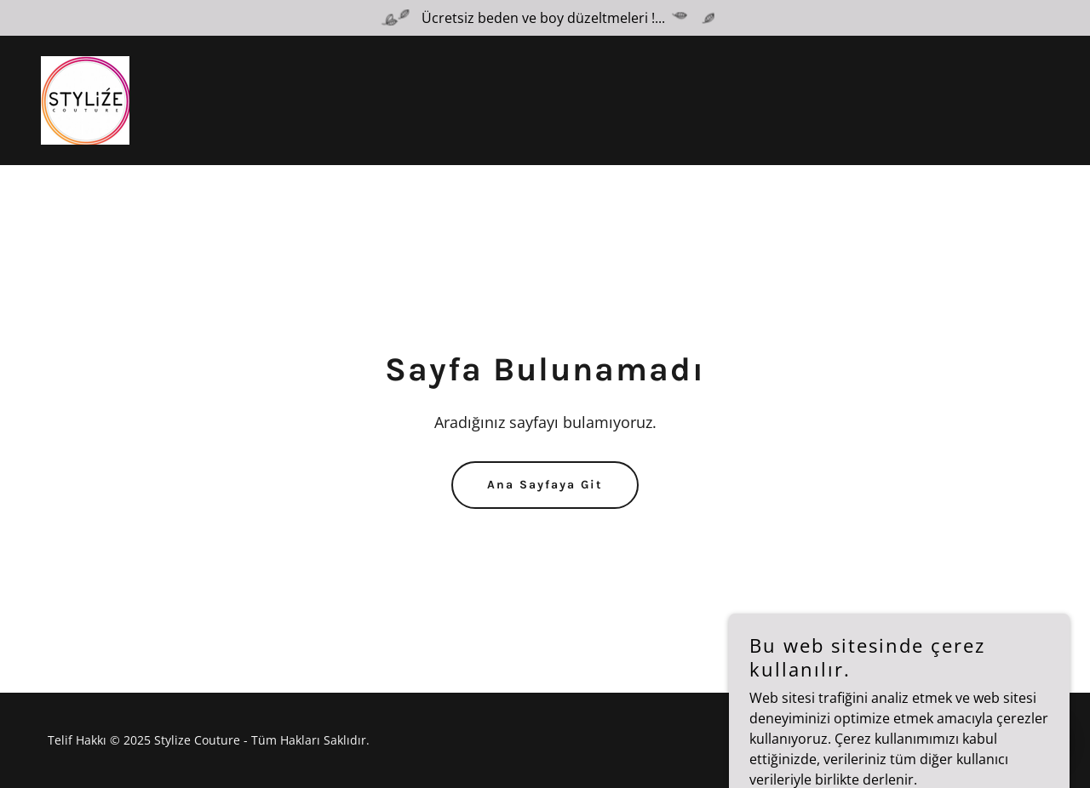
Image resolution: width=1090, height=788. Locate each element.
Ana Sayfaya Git (545, 484)
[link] (85, 98)
